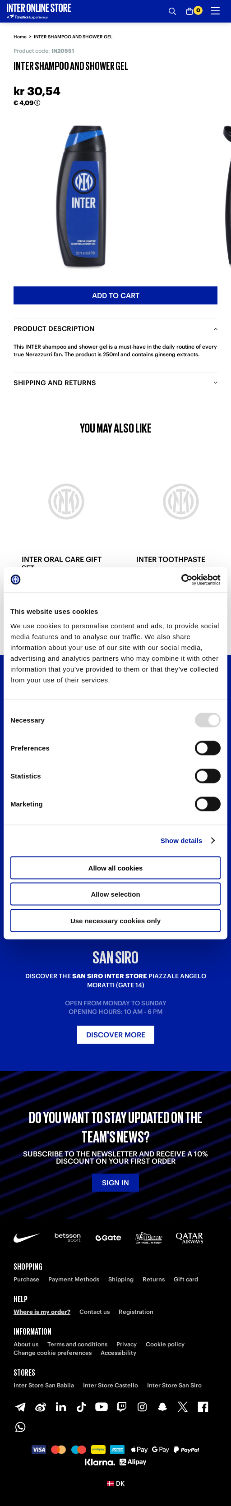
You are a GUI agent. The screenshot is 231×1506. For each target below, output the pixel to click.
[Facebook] (203, 1407)
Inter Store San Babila (44, 1385)
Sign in (115, 1182)
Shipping (121, 1279)
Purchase (26, 1279)
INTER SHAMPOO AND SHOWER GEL (73, 37)
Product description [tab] (54, 328)
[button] (115, 1483)
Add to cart (115, 295)
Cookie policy (165, 1344)
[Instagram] (142, 1407)
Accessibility (118, 1353)
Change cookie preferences (53, 1353)
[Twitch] (122, 1407)
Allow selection (115, 894)
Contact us (94, 1312)
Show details (182, 840)
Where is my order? (42, 1312)
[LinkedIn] (61, 1407)
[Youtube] (101, 1407)
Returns (154, 1279)
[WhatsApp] (20, 1427)
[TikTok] (81, 1407)
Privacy (126, 1344)
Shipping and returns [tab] (55, 382)
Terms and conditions (77, 1344)
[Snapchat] (162, 1407)
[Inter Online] (39, 11)
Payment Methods (73, 1279)
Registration (136, 1312)
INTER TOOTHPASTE (170, 559)
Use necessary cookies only (115, 920)
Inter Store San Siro (174, 1385)
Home (20, 37)
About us (26, 1344)
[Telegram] (20, 1407)
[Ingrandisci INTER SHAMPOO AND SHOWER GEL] (81, 196)
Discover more (115, 1034)
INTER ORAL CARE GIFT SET (62, 563)
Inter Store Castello (110, 1385)
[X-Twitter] (182, 1407)
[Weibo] (40, 1407)
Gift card (186, 1279)
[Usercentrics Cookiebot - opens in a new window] (181, 579)
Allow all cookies (115, 867)
